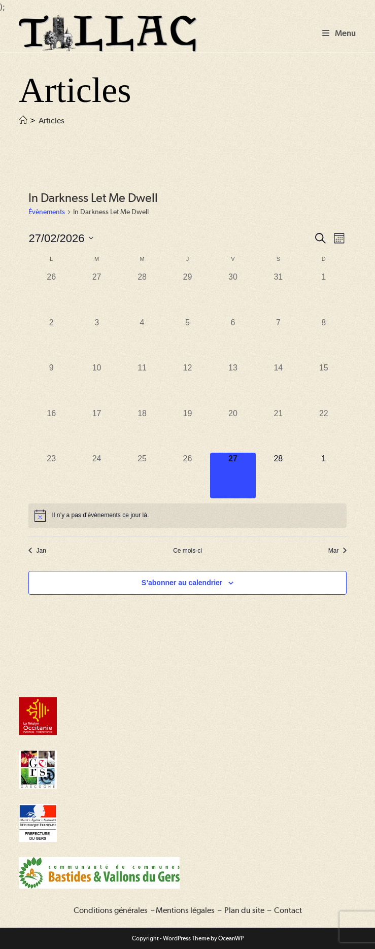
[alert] (187, 515)
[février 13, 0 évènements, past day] (232, 384)
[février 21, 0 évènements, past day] (278, 430)
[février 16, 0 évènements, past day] (51, 430)
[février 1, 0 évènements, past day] (323, 293)
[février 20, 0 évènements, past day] (232, 430)
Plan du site (244, 910)
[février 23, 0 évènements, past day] (51, 475)
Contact (288, 910)
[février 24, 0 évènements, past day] (96, 475)
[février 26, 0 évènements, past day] (187, 475)
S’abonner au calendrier (182, 583)
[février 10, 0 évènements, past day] (96, 384)
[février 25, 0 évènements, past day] (141, 475)
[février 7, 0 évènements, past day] (278, 339)
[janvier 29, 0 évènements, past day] (187, 293)
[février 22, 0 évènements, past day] (323, 430)
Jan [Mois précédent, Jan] (37, 550)
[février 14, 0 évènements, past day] (278, 384)
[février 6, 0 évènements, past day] (232, 339)
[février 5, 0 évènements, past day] (187, 339)
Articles (51, 120)
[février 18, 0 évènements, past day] (141, 430)
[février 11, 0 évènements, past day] (141, 384)
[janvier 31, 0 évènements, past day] (278, 293)
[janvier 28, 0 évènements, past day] (141, 293)
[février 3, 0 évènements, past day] (96, 339)
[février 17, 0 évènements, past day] (96, 430)
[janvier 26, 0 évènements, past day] (51, 293)
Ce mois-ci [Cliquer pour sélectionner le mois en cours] (187, 550)
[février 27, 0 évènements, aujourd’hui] (232, 475)
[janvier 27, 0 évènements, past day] (96, 293)
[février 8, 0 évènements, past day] (323, 339)
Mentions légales (185, 910)
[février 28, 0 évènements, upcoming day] (278, 475)
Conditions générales (111, 910)
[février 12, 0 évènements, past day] (187, 384)
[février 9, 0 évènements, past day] (51, 384)
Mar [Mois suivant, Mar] (337, 550)
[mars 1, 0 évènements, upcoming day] (323, 475)
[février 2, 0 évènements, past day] (51, 339)
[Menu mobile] (339, 33)
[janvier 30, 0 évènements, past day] (232, 293)
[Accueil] (23, 120)
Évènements (46, 212)
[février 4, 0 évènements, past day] (141, 339)
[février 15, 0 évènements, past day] (323, 384)
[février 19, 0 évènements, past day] (187, 430)
